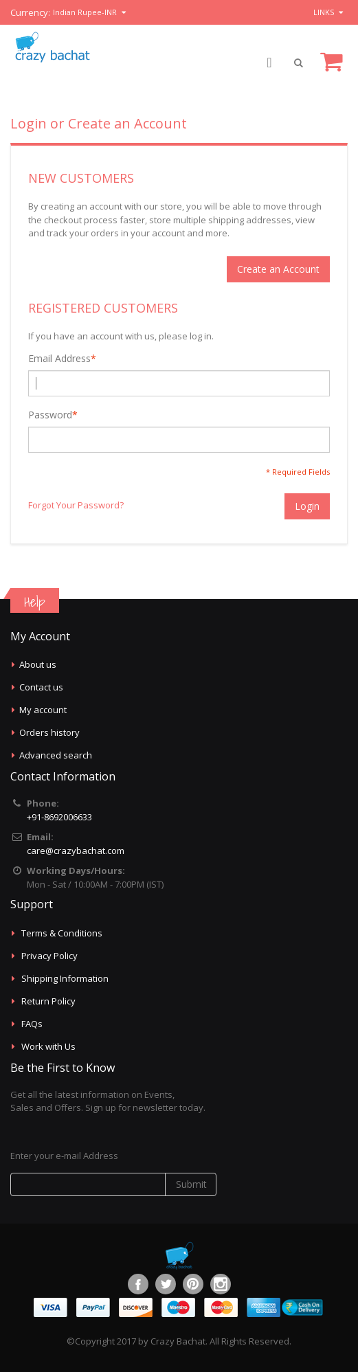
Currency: (30, 12)
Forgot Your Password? (76, 505)
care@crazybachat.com (75, 850)
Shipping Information (65, 978)
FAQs (32, 1023)
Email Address (59, 358)
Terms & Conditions (61, 933)
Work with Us (48, 1046)
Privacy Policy (49, 955)
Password (50, 415)
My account (43, 710)
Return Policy (48, 1001)
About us (37, 664)
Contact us (41, 687)
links (323, 12)
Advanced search (55, 755)
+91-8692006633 (59, 817)
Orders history (49, 732)
